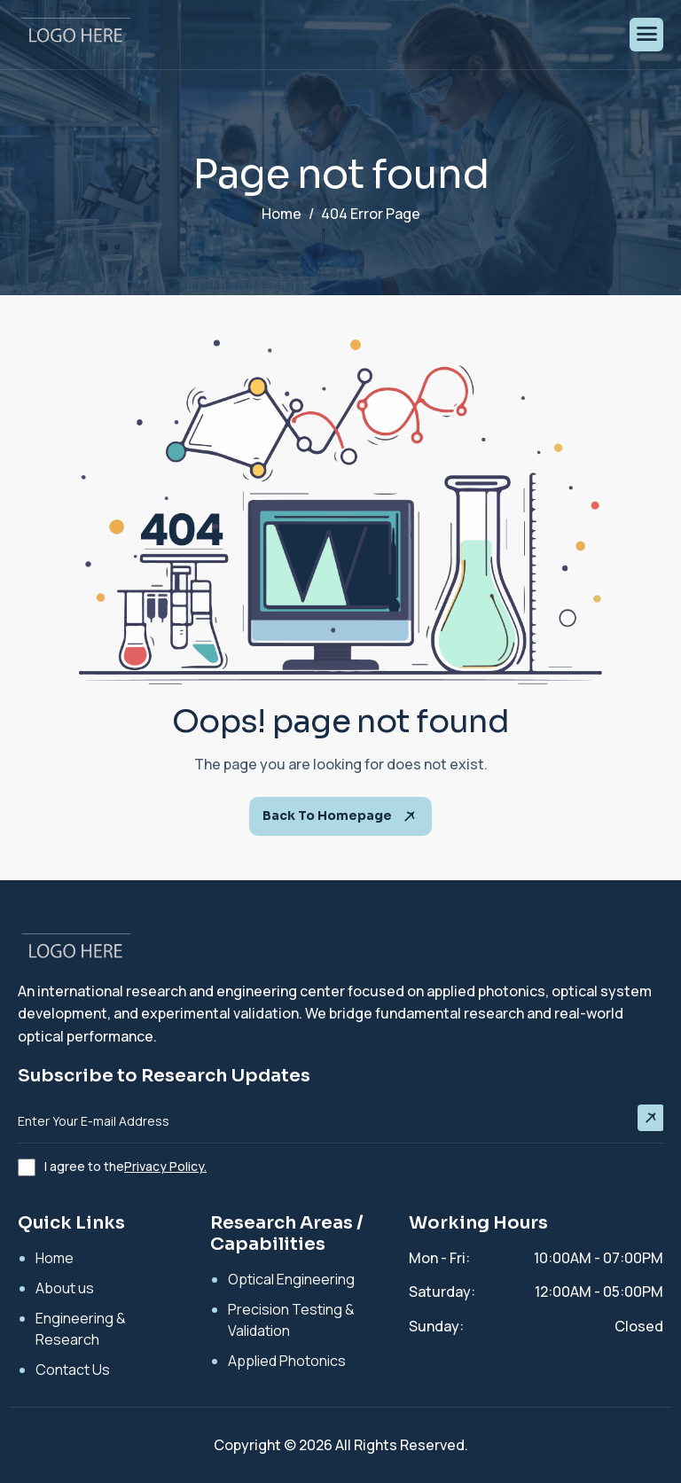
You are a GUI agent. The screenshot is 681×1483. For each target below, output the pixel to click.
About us (64, 1288)
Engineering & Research (80, 1328)
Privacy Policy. (165, 1166)
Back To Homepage (340, 816)
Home (54, 1258)
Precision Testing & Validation (291, 1320)
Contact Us (72, 1369)
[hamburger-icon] (646, 34)
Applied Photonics (287, 1360)
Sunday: (436, 1326)
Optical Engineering (291, 1279)
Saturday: (442, 1291)
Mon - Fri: (439, 1258)
